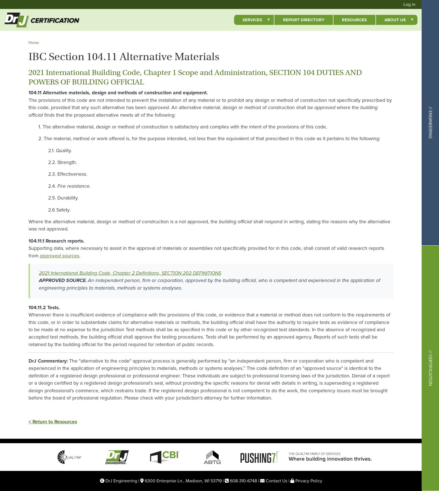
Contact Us (276, 481)
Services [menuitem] (252, 21)
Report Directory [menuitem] (303, 20)
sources (59, 255)
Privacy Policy (308, 481)
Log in (409, 4)
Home (34, 43)
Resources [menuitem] (354, 20)
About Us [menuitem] (395, 21)
